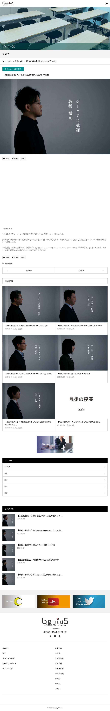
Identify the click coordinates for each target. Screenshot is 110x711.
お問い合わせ (7, 668)
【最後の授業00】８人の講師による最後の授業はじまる (79, 422)
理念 (4, 653)
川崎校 (57, 684)
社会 (5, 493)
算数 (5, 473)
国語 (5, 480)
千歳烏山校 (59, 673)
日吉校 (57, 653)
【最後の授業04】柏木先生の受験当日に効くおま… (40, 575)
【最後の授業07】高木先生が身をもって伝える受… (40, 530)
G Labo (5, 648)
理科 (5, 486)
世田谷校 (58, 663)
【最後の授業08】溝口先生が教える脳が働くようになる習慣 (28, 374)
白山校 (57, 689)
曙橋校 (57, 678)
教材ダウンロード (9, 663)
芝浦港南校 (59, 658)
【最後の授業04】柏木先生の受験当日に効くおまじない (26, 326)
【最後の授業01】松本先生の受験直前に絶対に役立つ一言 (79, 326)
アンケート (8, 466)
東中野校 (58, 648)
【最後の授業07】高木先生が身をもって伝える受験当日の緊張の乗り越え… (28, 423)
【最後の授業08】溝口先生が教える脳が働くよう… (40, 516)
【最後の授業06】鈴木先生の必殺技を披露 (73, 374)
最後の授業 (17, 69)
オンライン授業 (8, 658)
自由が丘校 (59, 668)
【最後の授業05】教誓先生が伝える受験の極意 (38, 560)
